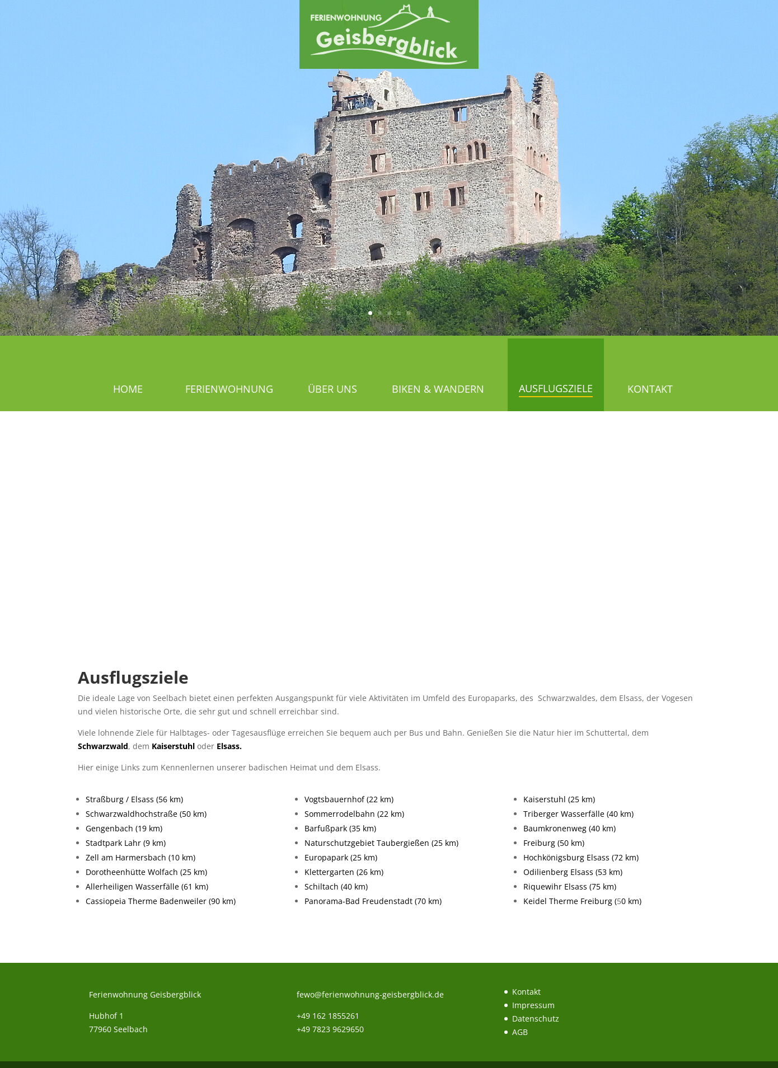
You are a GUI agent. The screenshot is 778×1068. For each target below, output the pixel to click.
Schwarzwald (103, 746)
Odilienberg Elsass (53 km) (572, 872)
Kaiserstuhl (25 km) (559, 799)
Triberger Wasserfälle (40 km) (578, 813)
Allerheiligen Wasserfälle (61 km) (147, 886)
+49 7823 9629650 (330, 1029)
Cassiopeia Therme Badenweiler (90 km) (161, 901)
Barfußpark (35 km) (340, 828)
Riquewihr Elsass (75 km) (569, 886)
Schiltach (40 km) (336, 886)
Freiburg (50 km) (553, 843)
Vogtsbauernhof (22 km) (348, 799)
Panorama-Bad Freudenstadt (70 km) (373, 901)
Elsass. (229, 746)
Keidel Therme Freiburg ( (570, 901)
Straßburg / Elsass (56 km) (134, 799)
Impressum (533, 1005)
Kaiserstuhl (173, 746)
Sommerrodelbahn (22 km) (354, 813)
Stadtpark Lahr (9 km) (126, 843)
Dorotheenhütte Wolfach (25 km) (146, 872)
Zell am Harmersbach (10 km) (140, 857)
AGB (520, 1032)
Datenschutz (535, 1018)
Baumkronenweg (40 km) (569, 828)
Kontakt (526, 991)
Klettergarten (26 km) (343, 872)
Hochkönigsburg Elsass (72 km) (581, 857)
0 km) (631, 901)
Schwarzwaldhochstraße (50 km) (146, 813)
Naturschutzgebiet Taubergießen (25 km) (381, 843)
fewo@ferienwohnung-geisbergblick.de (370, 994)
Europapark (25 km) (340, 857)
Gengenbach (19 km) (124, 828)
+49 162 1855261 (328, 1015)
